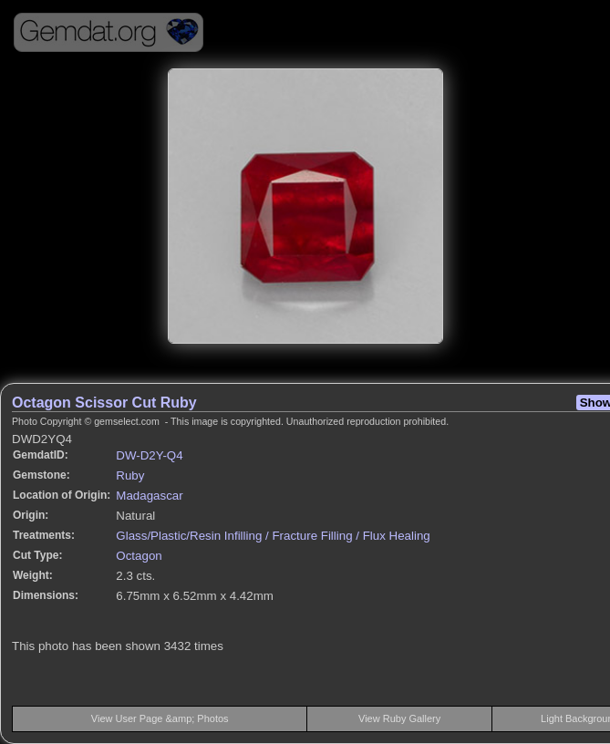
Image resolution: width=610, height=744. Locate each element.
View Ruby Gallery (399, 718)
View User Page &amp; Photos (160, 718)
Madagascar (149, 495)
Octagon (138, 556)
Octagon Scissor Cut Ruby (104, 402)
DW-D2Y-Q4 (149, 455)
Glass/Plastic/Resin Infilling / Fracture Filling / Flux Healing (272, 535)
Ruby (130, 475)
